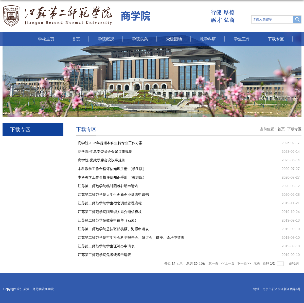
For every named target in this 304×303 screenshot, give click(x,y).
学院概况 (106, 39)
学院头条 (140, 39)
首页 (76, 39)
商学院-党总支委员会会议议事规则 (105, 151)
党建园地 (174, 39)
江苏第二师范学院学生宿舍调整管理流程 (110, 203)
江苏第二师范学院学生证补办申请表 (106, 246)
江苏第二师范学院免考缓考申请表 (104, 255)
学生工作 (242, 39)
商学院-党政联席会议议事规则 (101, 160)
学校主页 (46, 39)
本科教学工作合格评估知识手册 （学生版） (112, 169)
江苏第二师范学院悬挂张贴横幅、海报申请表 (113, 229)
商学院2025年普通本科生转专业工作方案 (110, 143)
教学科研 (208, 39)
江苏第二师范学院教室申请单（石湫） (108, 220)
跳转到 (294, 263)
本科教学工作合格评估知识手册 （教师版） (112, 177)
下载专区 (276, 39)
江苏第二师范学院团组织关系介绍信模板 (110, 212)
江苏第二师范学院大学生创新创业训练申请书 (113, 194)
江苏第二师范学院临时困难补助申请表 (108, 186)
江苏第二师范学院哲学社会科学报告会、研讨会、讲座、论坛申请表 (131, 237)
